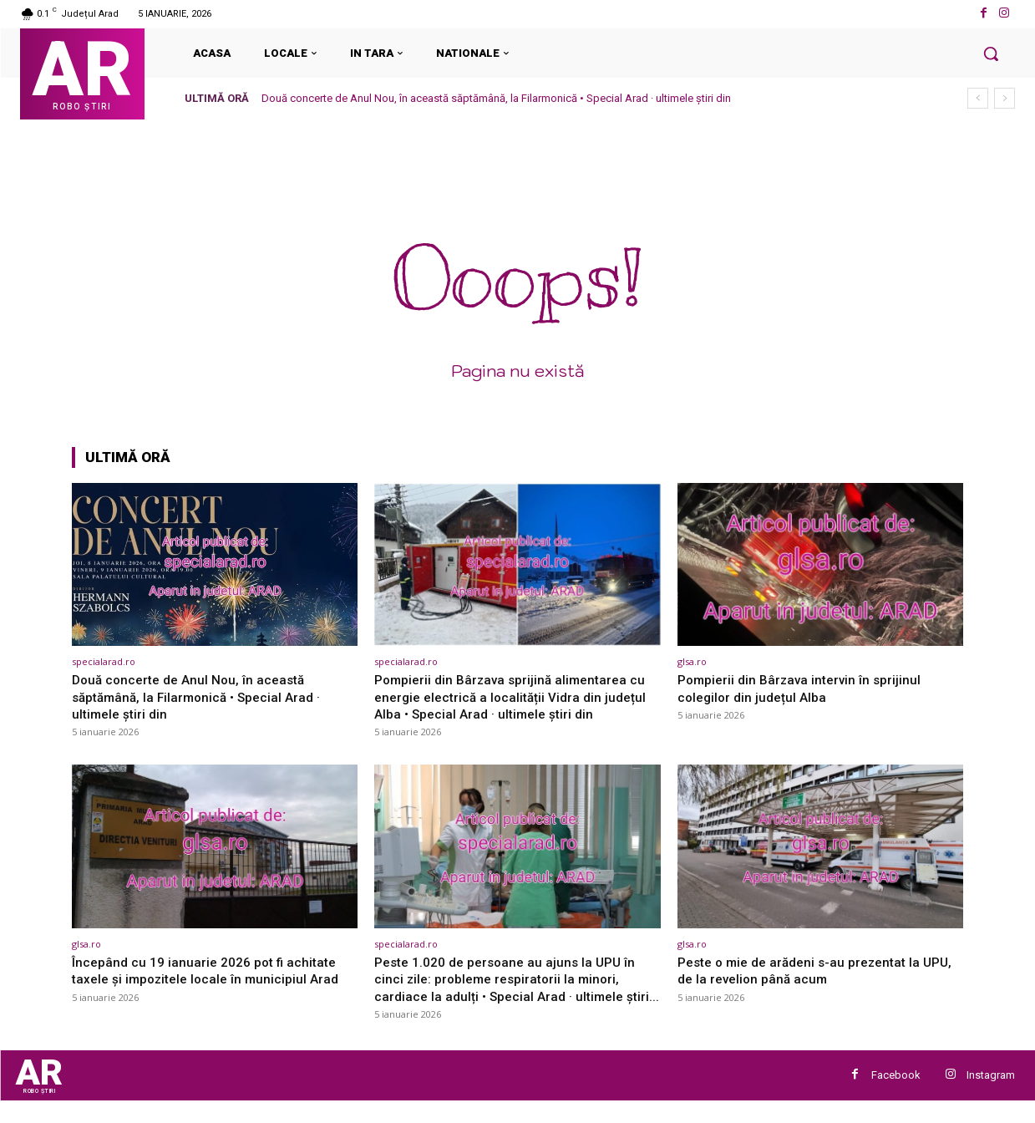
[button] (991, 53)
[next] (1004, 98)
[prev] (977, 98)
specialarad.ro (103, 661)
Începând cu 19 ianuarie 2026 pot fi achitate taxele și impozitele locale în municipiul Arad (213, 970)
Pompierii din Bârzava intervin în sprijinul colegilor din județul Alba (805, 687)
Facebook (896, 1095)
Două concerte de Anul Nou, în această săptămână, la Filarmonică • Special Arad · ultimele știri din (496, 98)
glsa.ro (692, 661)
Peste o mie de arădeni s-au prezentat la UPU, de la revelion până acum (807, 970)
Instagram (991, 1095)
